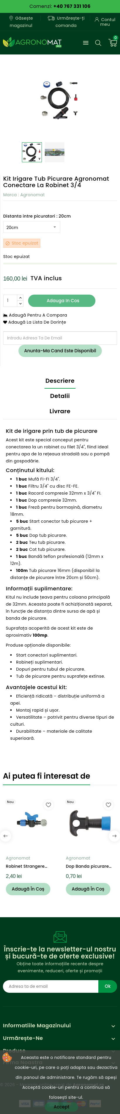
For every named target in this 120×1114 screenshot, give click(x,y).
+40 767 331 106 (71, 6)
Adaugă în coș (28, 889)
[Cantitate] (10, 301)
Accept (61, 1107)
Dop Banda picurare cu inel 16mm (87, 866)
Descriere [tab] (60, 381)
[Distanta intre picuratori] (31, 227)
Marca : (11, 195)
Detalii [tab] (60, 396)
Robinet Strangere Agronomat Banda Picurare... (25, 866)
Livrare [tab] (60, 411)
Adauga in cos (62, 301)
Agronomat (32, 195)
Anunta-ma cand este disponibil (60, 351)
